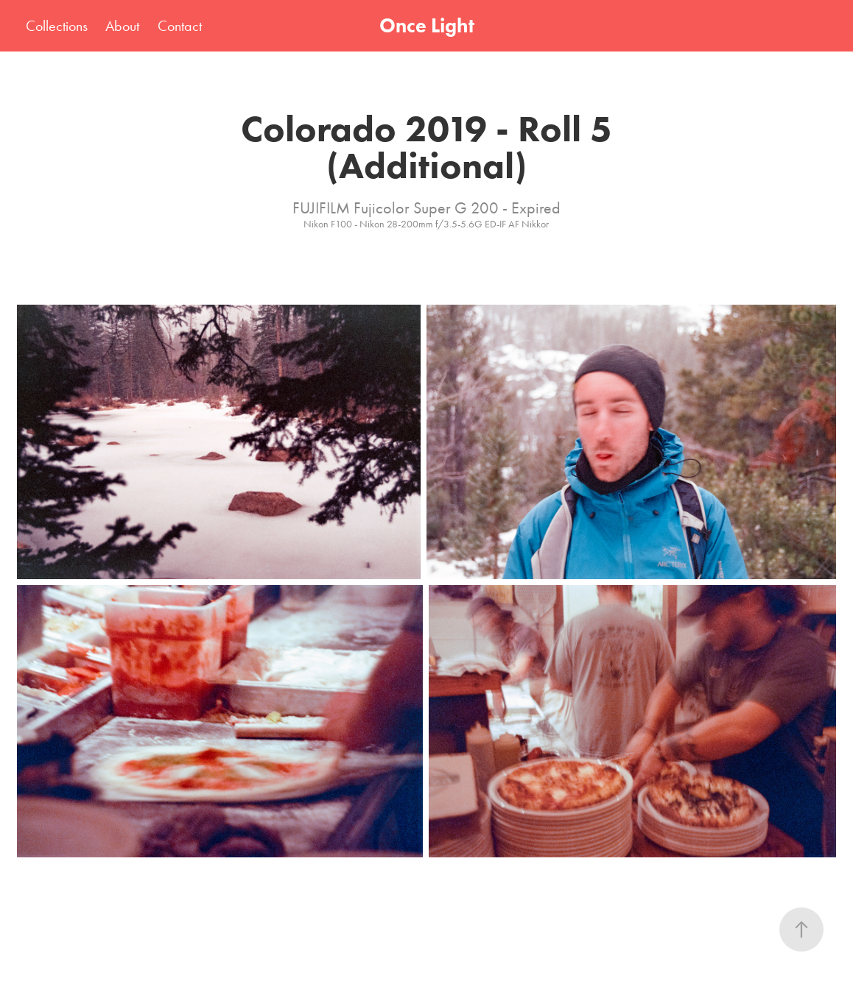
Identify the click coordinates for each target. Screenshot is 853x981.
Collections (57, 26)
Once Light (426, 25)
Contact (180, 26)
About (122, 26)
